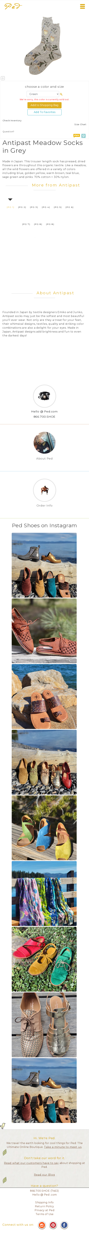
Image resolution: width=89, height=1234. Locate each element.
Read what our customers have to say (31, 1163)
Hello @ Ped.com (44, 411)
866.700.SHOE (45, 416)
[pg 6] (70, 207)
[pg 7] (26, 224)
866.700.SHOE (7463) (44, 1190)
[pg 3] (34, 207)
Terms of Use (44, 1214)
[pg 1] (10, 207)
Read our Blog (44, 1174)
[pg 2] (22, 207)
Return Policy (44, 1206)
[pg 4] (46, 207)
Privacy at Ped (44, 1210)
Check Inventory (12, 120)
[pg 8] (38, 224)
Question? (8, 131)
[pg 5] (58, 207)
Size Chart (80, 124)
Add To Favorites (44, 112)
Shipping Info (44, 1202)
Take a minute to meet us (63, 1147)
